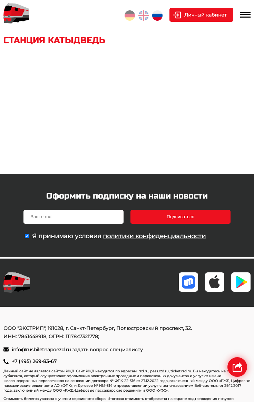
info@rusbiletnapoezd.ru (42, 349)
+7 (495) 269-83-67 (34, 361)
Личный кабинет (205, 15)
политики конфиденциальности (154, 236)
